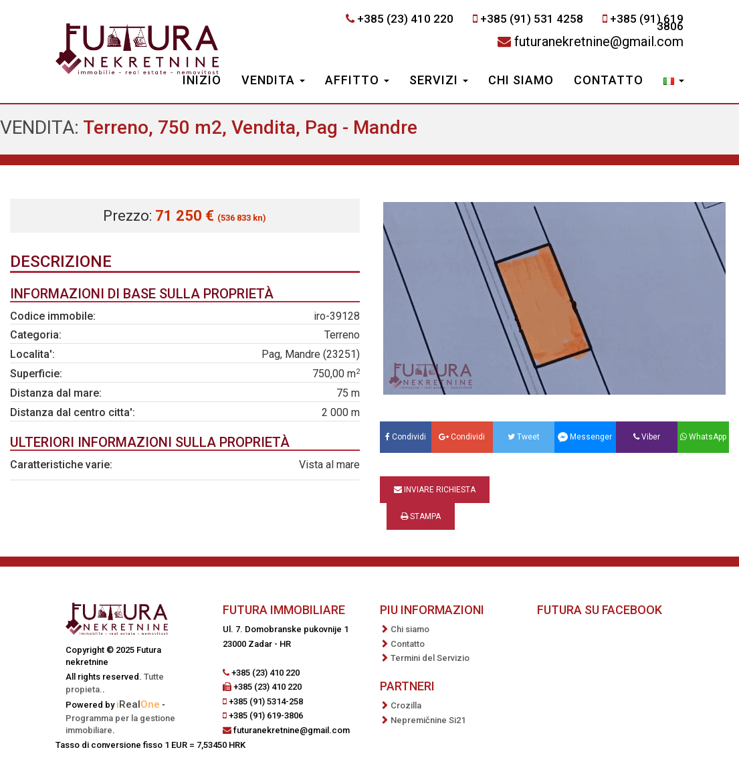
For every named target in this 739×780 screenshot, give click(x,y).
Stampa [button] (421, 516)
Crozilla (406, 705)
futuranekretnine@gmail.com (598, 41)
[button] (673, 82)
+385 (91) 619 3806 (646, 22)
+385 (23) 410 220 (405, 18)
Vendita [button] (273, 80)
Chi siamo (521, 80)
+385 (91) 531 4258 (531, 18)
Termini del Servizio (430, 658)
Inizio (202, 80)
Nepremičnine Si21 (428, 720)
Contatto (608, 80)
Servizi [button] (438, 80)
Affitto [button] (357, 80)
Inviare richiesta (435, 489)
